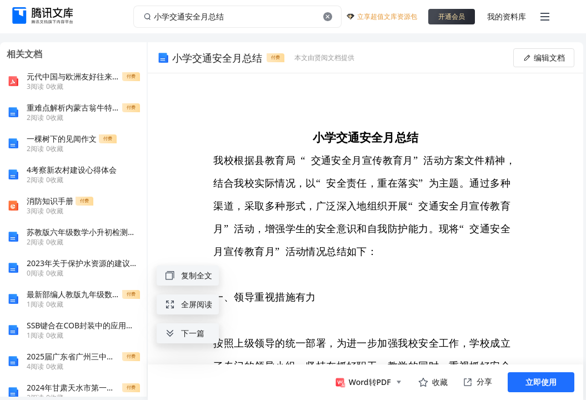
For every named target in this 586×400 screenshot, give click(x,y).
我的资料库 (506, 16)
